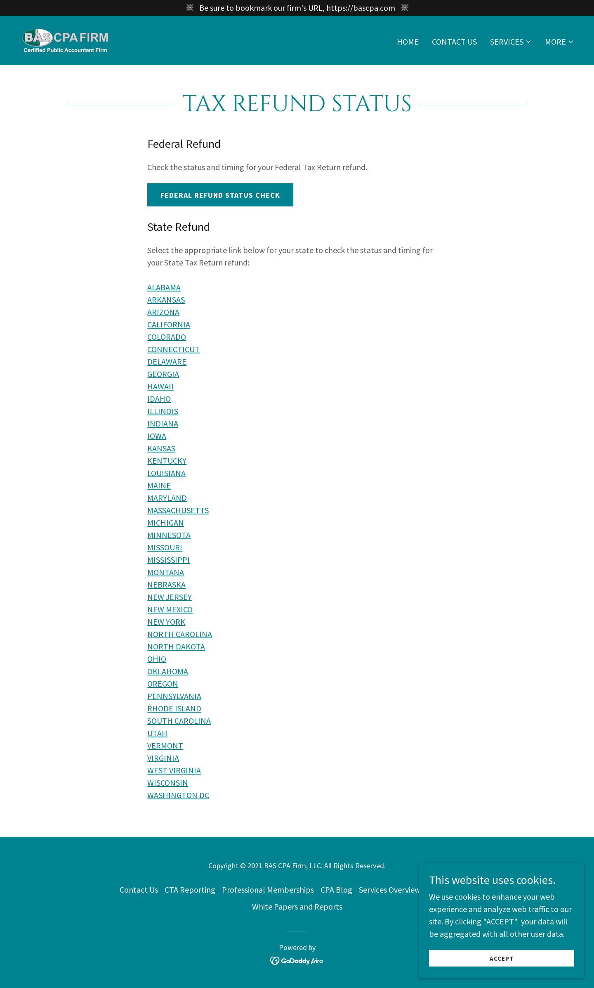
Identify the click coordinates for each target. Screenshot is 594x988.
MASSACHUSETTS (178, 510)
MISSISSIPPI (168, 559)
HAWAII (160, 386)
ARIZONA (163, 312)
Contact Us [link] (454, 41)
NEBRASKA (166, 584)
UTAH (157, 733)
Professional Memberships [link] (268, 889)
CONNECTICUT (173, 349)
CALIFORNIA (168, 324)
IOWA (156, 436)
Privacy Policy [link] (450, 889)
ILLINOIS (162, 411)
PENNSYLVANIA (174, 696)
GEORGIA (163, 374)
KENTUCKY (166, 460)
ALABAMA (164, 287)
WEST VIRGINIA (174, 770)
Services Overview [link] (389, 889)
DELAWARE (166, 361)
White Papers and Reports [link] (297, 906)
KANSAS (161, 448)
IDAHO (159, 398)
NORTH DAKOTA (176, 646)
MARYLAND (167, 498)
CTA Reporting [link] (190, 889)
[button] (511, 42)
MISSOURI (164, 547)
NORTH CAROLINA (179, 634)
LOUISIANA (166, 473)
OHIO (156, 659)
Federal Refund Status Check (220, 195)
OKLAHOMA (167, 671)
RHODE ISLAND (174, 708)
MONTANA (165, 572)
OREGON (162, 683)
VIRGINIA (163, 758)
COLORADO (166, 337)
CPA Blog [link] (336, 889)
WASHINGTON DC (178, 795)
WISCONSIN (167, 782)
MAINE (159, 485)
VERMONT (165, 745)
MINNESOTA (169, 535)
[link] (66, 39)
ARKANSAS (166, 299)
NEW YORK (166, 621)
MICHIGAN (165, 522)
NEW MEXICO (170, 609)
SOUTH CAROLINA (179, 721)
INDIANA (162, 423)
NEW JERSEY (169, 597)
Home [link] (408, 41)
